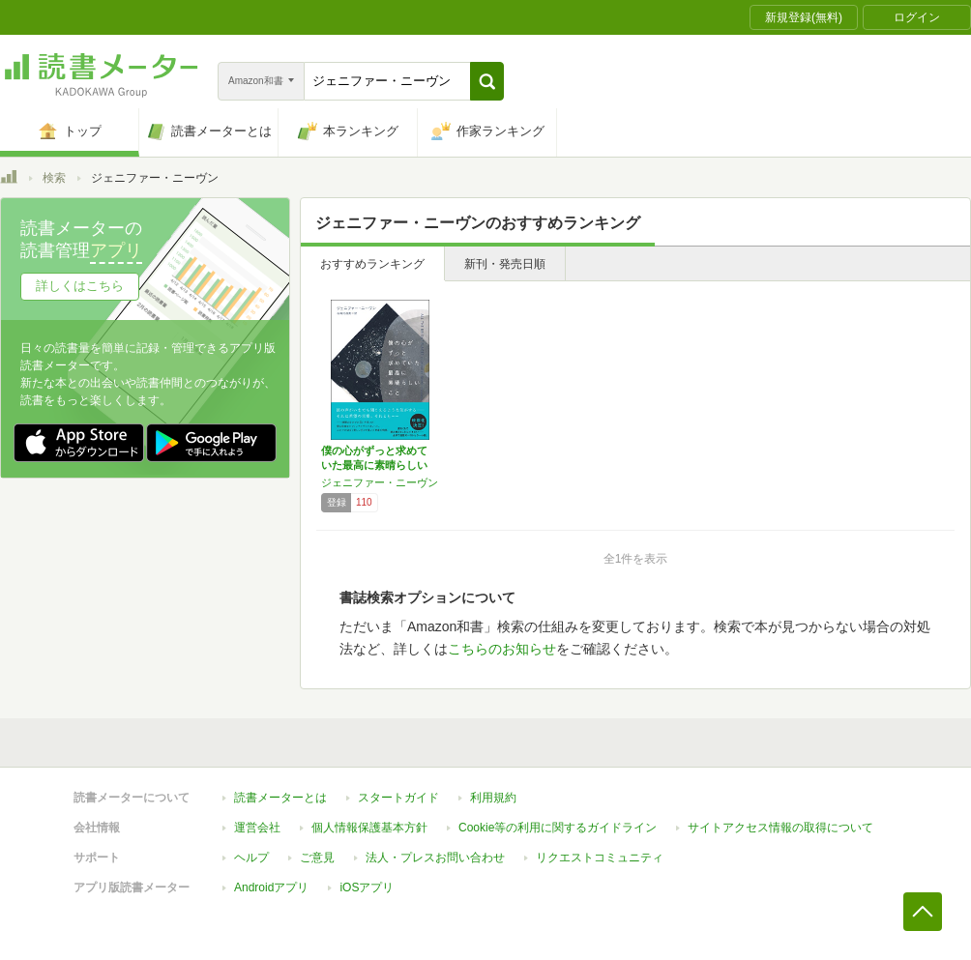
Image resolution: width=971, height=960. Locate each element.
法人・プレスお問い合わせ (435, 857)
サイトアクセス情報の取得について (780, 827)
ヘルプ (251, 857)
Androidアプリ (271, 887)
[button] (487, 81)
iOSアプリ (366, 887)
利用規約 (493, 797)
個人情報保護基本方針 (369, 827)
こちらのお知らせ (502, 648)
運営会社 (257, 827)
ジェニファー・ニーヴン (379, 482)
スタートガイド (398, 797)
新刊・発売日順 (504, 264)
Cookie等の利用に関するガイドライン (557, 827)
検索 (54, 178)
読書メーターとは (280, 797)
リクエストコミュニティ (599, 857)
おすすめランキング (372, 264)
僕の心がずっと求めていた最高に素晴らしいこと (374, 465)
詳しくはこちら (80, 285)
